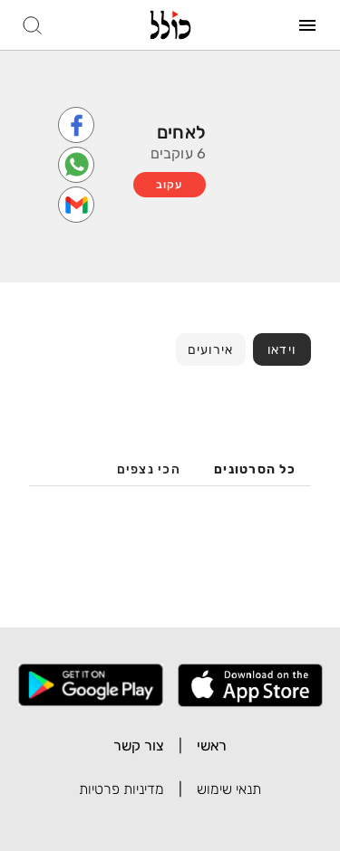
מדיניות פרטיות (121, 789)
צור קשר (138, 745)
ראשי (212, 745)
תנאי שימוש (229, 789)
